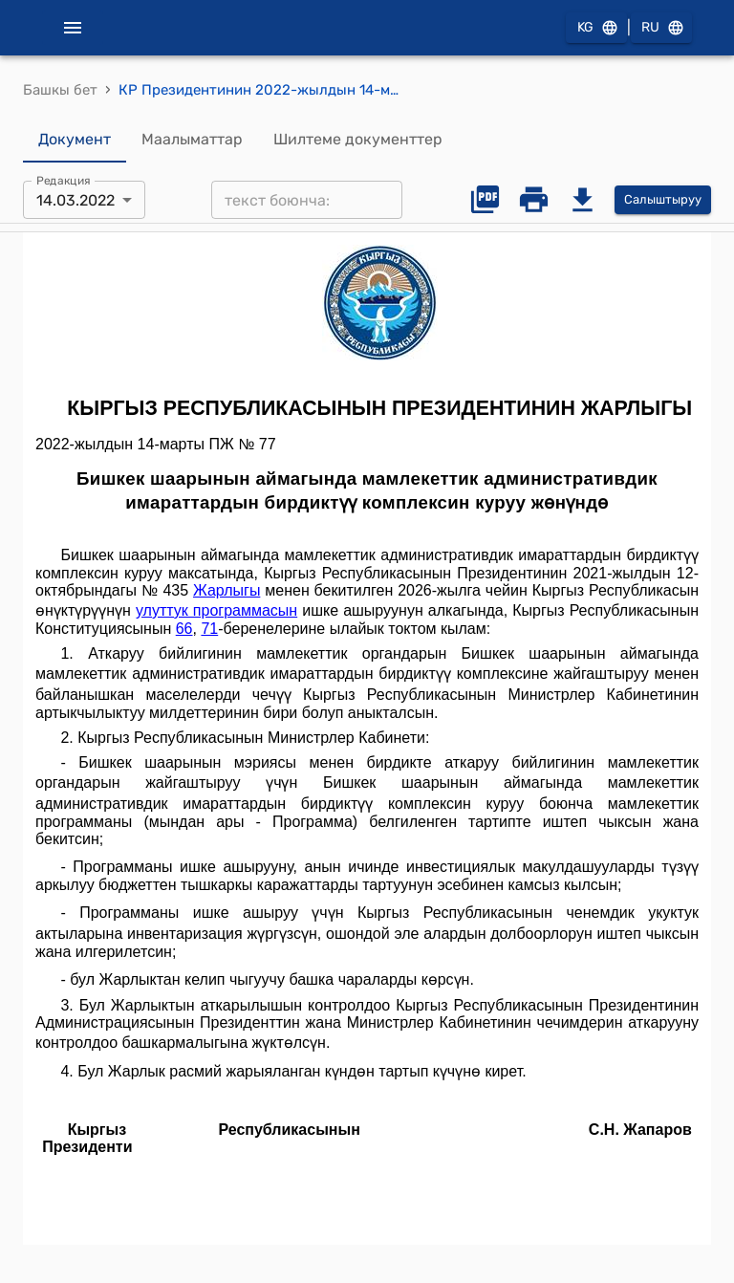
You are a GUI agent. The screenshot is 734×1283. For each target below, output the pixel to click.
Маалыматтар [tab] (192, 140)
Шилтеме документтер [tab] (358, 140)
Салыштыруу (663, 200)
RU (661, 28)
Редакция (63, 180)
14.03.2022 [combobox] (75, 200)
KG (596, 28)
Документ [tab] (74, 140)
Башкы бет (60, 89)
